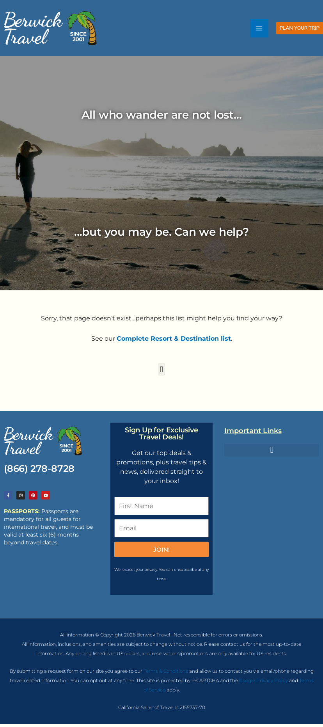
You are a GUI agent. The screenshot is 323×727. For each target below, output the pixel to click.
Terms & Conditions (166, 674)
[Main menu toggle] (259, 29)
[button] (299, 29)
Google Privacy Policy (263, 683)
